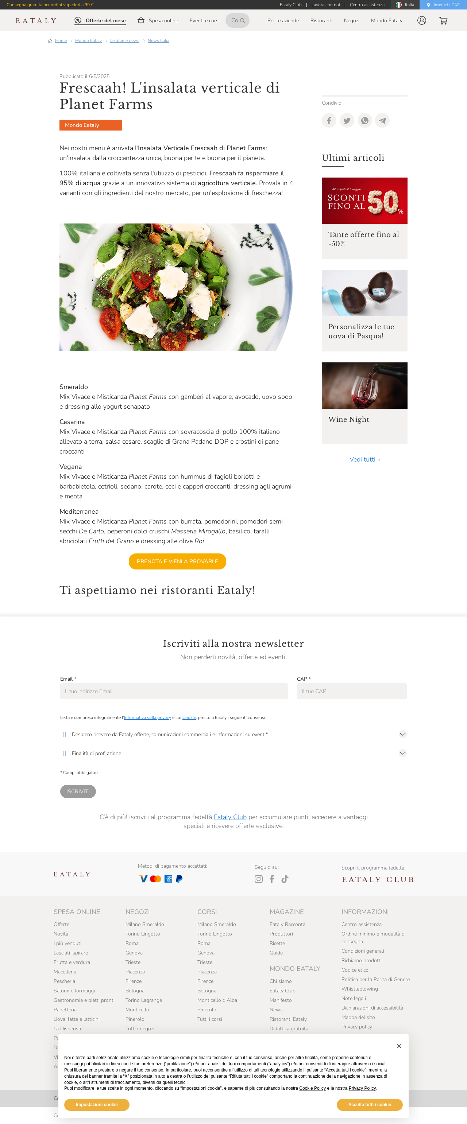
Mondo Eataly (88, 40)
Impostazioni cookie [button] (97, 1104)
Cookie (189, 717)
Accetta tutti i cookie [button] (369, 1104)
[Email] (174, 691)
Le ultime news (124, 40)
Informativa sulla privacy (147, 717)
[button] (422, 20)
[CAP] (351, 691)
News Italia (158, 40)
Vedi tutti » (365, 459)
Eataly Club (230, 817)
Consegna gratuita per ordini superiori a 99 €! (50, 5)
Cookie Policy (312, 1088)
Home (61, 40)
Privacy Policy (362, 1088)
